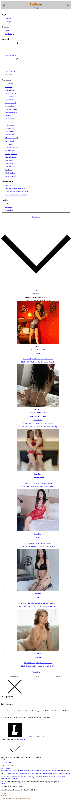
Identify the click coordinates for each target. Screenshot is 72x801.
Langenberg (38, 777)
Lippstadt (22, 773)
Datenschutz (9, 210)
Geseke (9, 773)
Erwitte (27, 773)
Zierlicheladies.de (10, 173)
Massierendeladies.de (11, 138)
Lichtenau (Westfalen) (64, 773)
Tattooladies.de (10, 166)
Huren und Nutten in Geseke (51, 770)
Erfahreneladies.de (11, 112)
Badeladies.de (9, 90)
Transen (27, 770)
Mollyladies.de (9, 141)
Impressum (8, 207)
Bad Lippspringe (13, 778)
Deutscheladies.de (10, 103)
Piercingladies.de (10, 157)
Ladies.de (8, 185)
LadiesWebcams (24, 71)
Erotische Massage (37, 770)
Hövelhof (58, 777)
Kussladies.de (9, 131)
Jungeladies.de (9, 128)
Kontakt (7, 203)
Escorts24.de (9, 115)
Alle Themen (14, 677)
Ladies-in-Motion (25, 55)
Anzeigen (8, 22)
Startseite (8, 18)
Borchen (33, 773)
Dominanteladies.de (11, 109)
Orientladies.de (10, 150)
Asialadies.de (9, 83)
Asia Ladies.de (5, 768)
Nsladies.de (8, 144)
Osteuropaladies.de (11, 154)
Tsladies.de (8, 170)
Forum (7, 30)
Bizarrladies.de (9, 96)
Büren (8, 777)
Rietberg (45, 777)
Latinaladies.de (10, 135)
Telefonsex (8, 75)
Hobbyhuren (16, 191)
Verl (55, 773)
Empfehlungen (9, 34)
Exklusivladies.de (10, 119)
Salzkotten (15, 773)
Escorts (22, 770)
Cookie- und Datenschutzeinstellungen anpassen (15, 798)
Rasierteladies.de (10, 160)
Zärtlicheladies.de (10, 176)
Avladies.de (8, 87)
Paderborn (44, 773)
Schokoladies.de (10, 163)
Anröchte (20, 777)
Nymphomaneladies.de (12, 147)
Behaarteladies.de (10, 93)
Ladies (3, 783)
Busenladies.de (9, 99)
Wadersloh (52, 777)
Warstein (51, 773)
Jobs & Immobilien (16, 195)
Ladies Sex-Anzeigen (10, 770)
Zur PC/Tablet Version (7, 765)
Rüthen (38, 773)
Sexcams (36, 677)
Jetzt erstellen (21, 739)
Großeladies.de (9, 122)
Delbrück (14, 777)
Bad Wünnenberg (29, 777)
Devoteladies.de (10, 106)
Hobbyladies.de (10, 125)
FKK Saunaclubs (15, 188)
